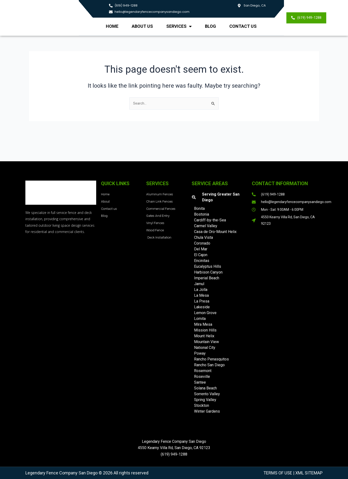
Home (112, 26)
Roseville (202, 376)
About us (142, 26)
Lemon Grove (205, 312)
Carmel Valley (205, 226)
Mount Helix (204, 336)
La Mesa (201, 295)
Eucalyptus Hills (207, 266)
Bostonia (201, 214)
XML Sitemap (308, 472)
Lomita (200, 318)
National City (204, 347)
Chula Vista (203, 237)
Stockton (201, 405)
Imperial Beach (206, 278)
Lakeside (202, 307)
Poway (200, 353)
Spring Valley (205, 399)
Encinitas (201, 260)
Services (179, 26)
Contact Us (243, 26)
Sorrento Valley (207, 394)
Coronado (202, 243)
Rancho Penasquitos (211, 359)
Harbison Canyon (208, 272)
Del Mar (200, 249)
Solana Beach (205, 388)
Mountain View (206, 341)
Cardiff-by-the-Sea (210, 220)
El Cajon (200, 255)
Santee (200, 382)
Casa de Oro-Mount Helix (215, 231)
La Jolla (200, 289)
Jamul (199, 284)
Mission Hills (205, 330)
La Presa (201, 301)
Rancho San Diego (209, 365)
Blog (210, 26)
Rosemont (202, 370)
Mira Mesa (203, 324)
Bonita (199, 208)
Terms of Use (277, 472)
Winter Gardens (207, 411)
